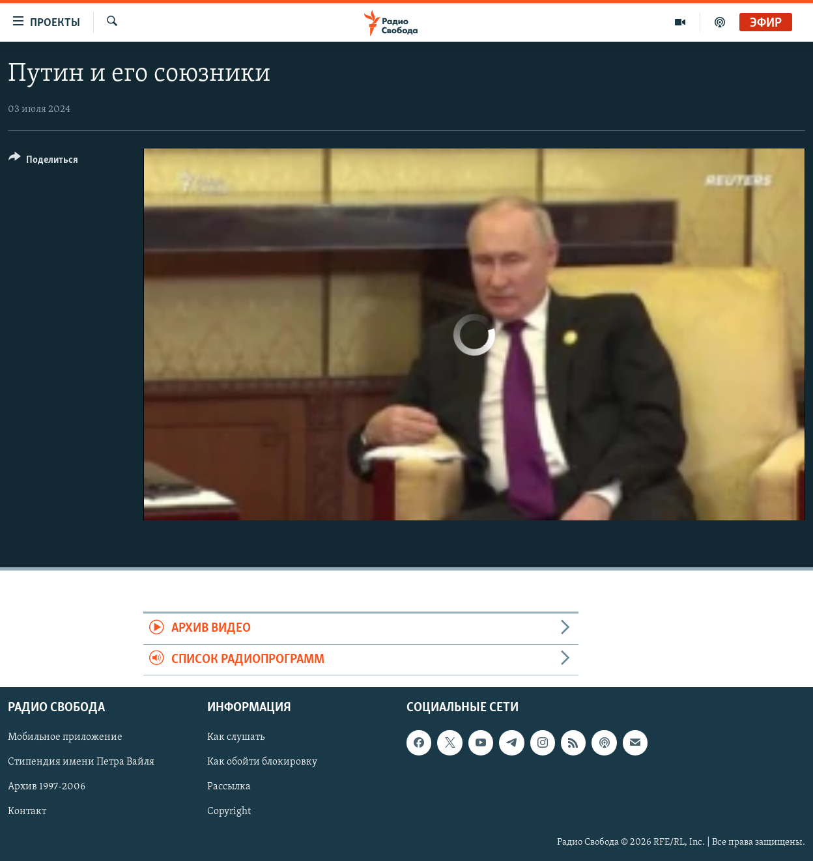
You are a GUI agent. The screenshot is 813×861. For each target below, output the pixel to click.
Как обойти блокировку (262, 762)
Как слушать (235, 737)
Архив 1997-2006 (46, 787)
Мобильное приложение (65, 737)
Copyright (229, 812)
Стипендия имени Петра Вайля (81, 762)
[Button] (43, 161)
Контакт (27, 812)
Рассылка (229, 787)
